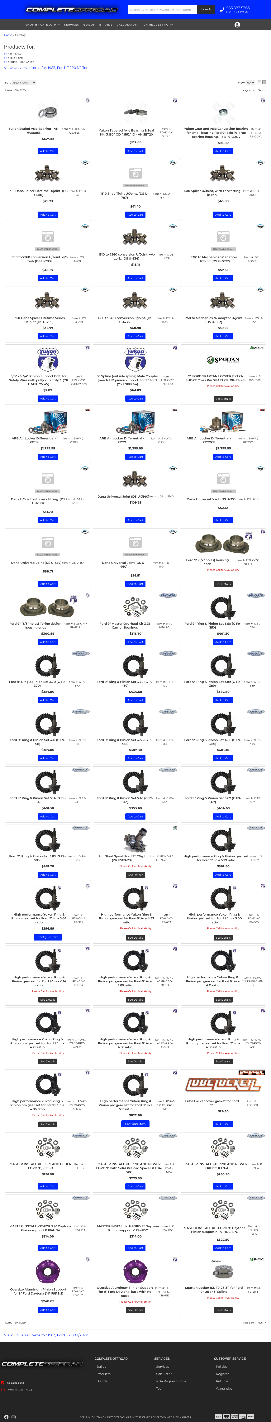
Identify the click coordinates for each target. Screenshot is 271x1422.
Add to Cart (48, 520)
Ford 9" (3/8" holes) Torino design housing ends (35, 626)
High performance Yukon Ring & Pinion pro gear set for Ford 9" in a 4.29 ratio (37, 1043)
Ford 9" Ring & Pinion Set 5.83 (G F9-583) (37, 858)
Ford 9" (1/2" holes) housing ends (207, 562)
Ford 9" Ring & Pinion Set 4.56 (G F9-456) (125, 742)
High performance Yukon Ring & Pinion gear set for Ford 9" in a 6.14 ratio (39, 981)
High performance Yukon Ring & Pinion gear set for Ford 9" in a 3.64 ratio (38, 918)
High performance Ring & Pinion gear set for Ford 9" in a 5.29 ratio (216, 858)
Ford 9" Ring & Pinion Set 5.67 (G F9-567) (212, 800)
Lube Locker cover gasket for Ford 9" (212, 1103)
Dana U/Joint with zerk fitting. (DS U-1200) (38, 501)
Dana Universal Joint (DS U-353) (212, 499)
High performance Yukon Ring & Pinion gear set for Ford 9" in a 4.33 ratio (126, 918)
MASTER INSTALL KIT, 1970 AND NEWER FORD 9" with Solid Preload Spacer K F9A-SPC (129, 1168)
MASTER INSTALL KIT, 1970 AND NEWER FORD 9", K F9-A (216, 1166)
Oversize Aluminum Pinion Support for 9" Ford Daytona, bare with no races (125, 1292)
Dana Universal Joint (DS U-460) (123, 565)
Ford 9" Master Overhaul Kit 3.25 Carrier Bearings (125, 626)
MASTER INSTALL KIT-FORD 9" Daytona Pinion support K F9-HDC (128, 1228)
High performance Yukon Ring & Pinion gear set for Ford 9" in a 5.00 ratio (214, 918)
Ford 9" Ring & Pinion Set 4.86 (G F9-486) (212, 742)
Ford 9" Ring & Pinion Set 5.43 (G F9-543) (125, 800)
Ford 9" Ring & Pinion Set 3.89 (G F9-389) (212, 684)
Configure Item (48, 937)
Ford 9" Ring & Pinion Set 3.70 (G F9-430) (125, 684)
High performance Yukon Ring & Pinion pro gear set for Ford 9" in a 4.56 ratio (125, 1043)
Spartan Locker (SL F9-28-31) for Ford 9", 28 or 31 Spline (214, 1290)
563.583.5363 (15, 1382)
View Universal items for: (46, 1335)
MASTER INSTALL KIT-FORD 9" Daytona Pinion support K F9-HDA (40, 1228)
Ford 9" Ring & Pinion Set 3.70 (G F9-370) (37, 684)
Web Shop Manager (179, 1417)
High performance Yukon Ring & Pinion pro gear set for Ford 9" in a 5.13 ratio (126, 1105)
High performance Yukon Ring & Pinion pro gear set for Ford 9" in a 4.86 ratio (213, 1043)
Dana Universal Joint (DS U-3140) (123, 496)
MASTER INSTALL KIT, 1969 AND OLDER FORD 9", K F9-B (40, 1166)
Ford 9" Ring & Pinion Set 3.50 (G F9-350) (212, 626)
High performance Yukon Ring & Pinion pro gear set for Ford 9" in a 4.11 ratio (213, 981)
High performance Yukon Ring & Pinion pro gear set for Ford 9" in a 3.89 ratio (125, 981)
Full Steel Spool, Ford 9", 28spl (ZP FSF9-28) (121, 858)
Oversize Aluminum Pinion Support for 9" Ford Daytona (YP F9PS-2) (38, 1291)
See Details (223, 584)
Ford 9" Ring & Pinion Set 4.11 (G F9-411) (37, 742)
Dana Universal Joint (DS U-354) (36, 563)
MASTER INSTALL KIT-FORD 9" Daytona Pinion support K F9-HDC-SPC (214, 1230)
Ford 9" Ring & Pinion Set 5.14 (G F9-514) (38, 800)
